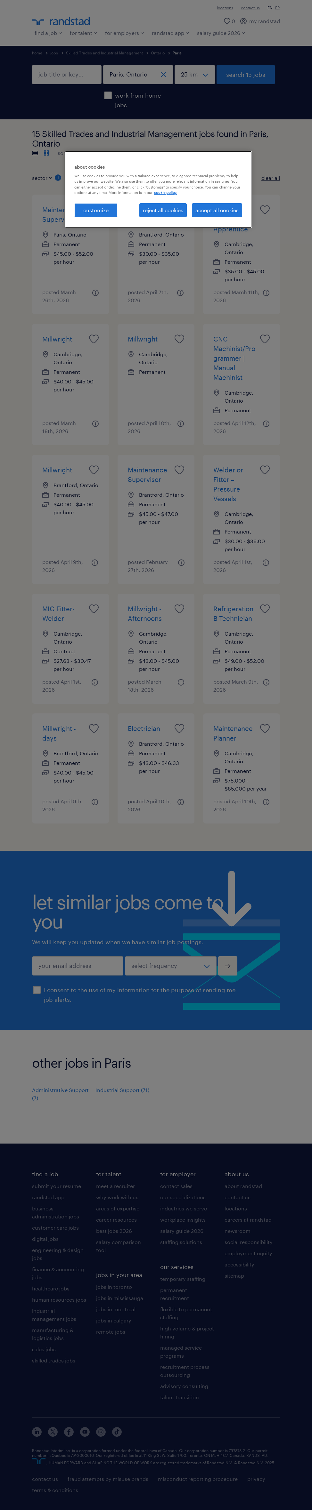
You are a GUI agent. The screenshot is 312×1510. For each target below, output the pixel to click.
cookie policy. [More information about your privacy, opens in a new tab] (165, 192)
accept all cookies (217, 210)
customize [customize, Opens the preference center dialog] (96, 210)
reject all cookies (163, 210)
